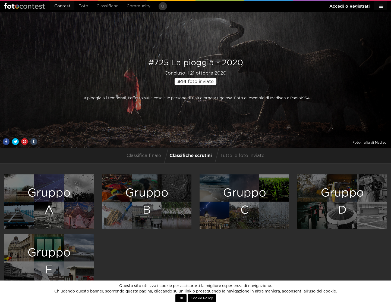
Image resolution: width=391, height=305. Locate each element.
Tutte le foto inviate (242, 155)
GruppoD (342, 201)
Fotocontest (24, 6)
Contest (62, 6)
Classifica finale (144, 155)
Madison (381, 142)
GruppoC (244, 201)
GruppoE (49, 261)
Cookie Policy (202, 298)
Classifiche (107, 6)
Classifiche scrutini (190, 155)
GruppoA (49, 201)
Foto (83, 6)
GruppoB (146, 201)
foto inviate (195, 81)
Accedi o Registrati (349, 6)
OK (181, 298)
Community (138, 6)
